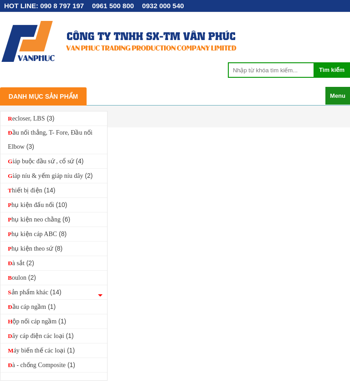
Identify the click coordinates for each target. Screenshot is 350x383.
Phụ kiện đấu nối (37, 204)
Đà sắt (21, 263)
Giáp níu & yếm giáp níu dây (50, 175)
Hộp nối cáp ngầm (37, 321)
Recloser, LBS (31, 118)
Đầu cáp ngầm (32, 306)
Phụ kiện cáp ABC (37, 233)
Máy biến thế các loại (41, 350)
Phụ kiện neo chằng (39, 219)
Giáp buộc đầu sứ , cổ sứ (45, 161)
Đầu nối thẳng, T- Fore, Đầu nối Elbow (50, 139)
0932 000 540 (163, 6)
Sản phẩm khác (34, 292)
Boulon (22, 277)
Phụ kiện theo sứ (35, 248)
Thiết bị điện (31, 190)
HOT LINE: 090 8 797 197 (44, 6)
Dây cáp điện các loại (40, 335)
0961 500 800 (113, 6)
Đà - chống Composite (41, 364)
